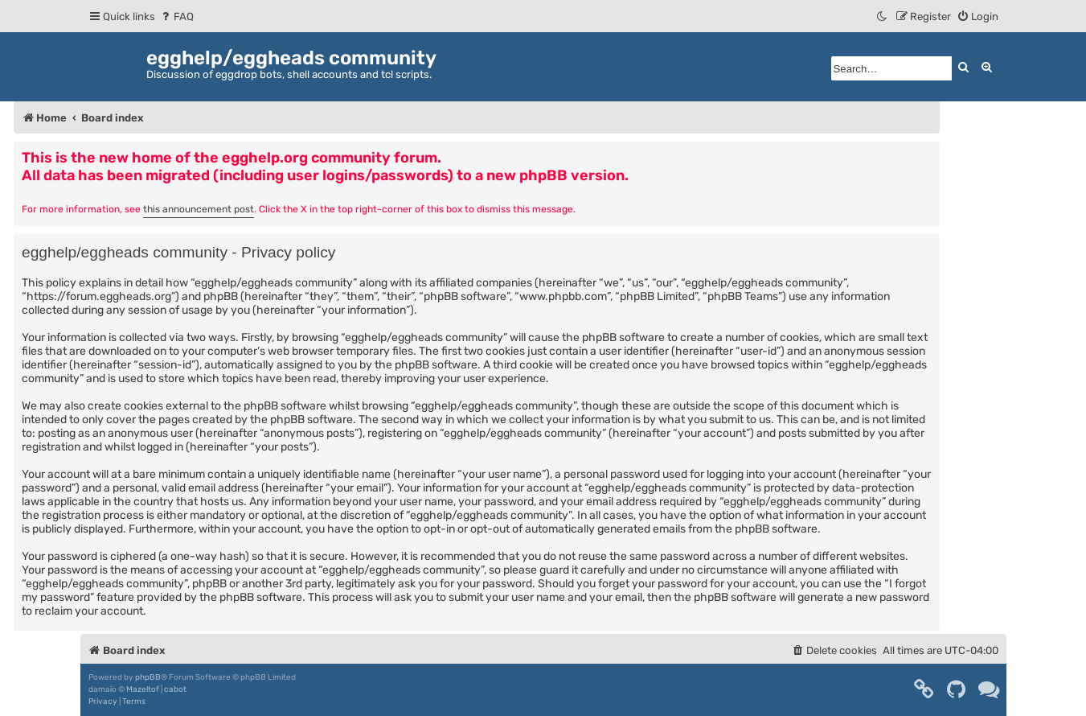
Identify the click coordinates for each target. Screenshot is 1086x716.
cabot (175, 689)
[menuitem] (176, 16)
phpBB (148, 677)
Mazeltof (142, 689)
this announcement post (198, 209)
